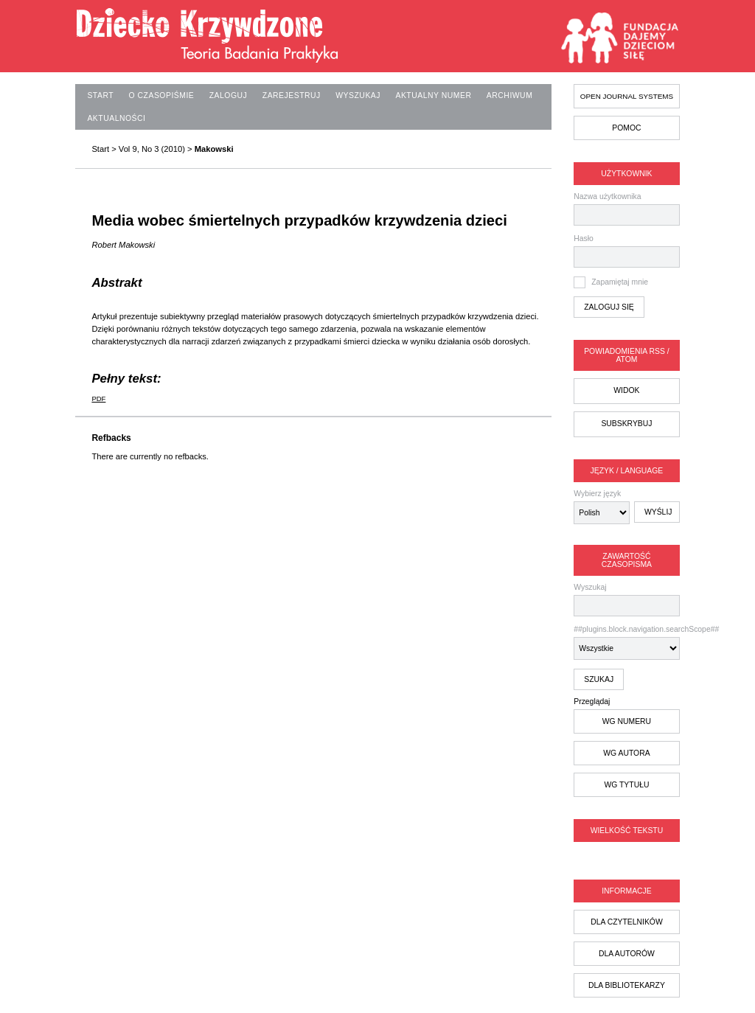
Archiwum (509, 95)
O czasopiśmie (162, 95)
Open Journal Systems (626, 96)
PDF (98, 398)
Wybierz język (597, 494)
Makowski (214, 149)
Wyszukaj (626, 599)
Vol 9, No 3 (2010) (152, 149)
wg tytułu (626, 785)
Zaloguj (228, 95)
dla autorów (627, 954)
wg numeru (626, 721)
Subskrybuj (626, 424)
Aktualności (116, 118)
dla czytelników (627, 922)
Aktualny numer (433, 95)
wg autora (626, 753)
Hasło (584, 238)
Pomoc (626, 128)
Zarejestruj (291, 95)
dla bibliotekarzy (626, 985)
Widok (626, 390)
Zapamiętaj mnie (619, 282)
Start (100, 95)
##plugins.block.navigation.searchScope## (626, 642)
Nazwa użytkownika (607, 196)
